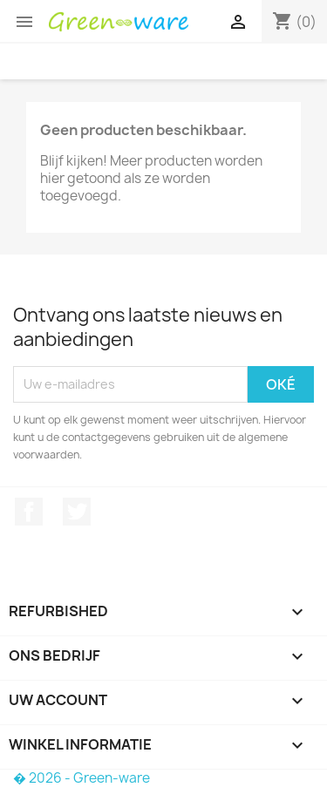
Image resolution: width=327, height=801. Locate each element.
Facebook (29, 512)
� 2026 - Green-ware (81, 778)
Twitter (77, 512)
